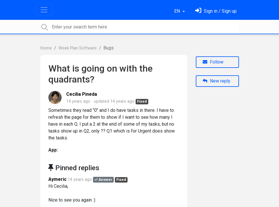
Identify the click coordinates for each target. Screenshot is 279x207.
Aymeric (57, 179)
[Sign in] (216, 11)
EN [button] (177, 11)
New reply (216, 81)
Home (46, 48)
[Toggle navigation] (44, 10)
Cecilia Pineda (81, 94)
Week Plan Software (77, 48)
